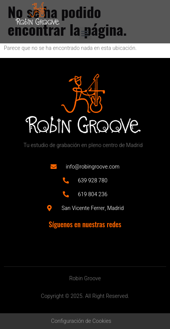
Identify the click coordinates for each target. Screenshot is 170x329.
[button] (85, 33)
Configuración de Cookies (81, 321)
